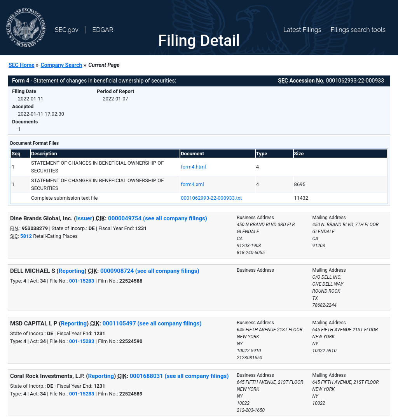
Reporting (72, 270)
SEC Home (22, 65)
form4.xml (192, 184)
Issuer (84, 218)
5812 (26, 236)
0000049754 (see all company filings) (157, 218)
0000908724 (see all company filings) (149, 270)
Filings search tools (358, 29)
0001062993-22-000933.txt (211, 198)
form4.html (193, 167)
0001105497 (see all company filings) (152, 323)
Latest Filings (302, 29)
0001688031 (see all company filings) (179, 376)
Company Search (61, 65)
